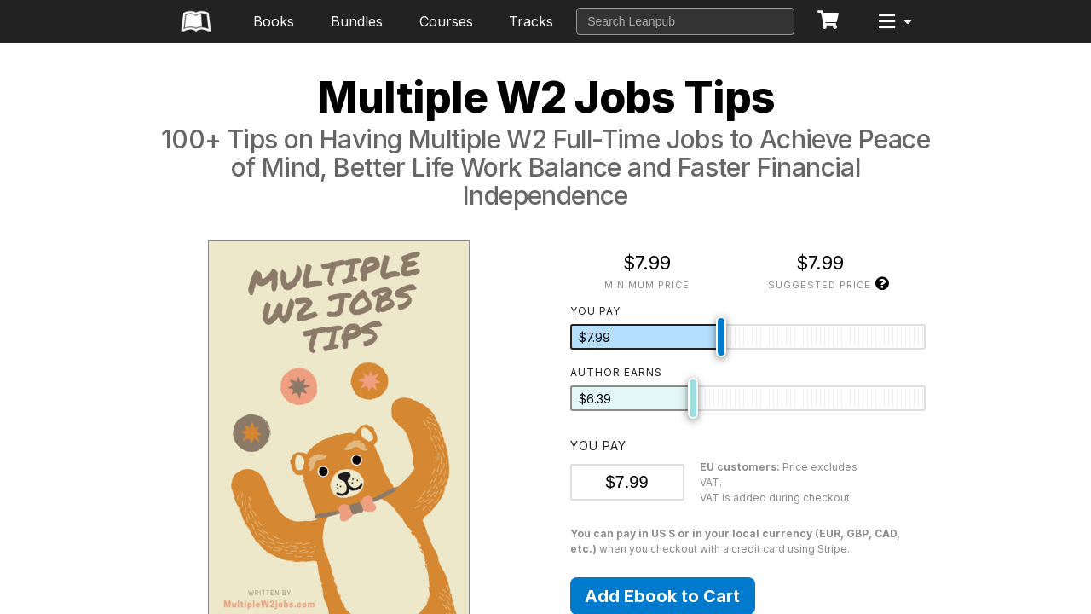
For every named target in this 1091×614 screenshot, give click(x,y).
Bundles (357, 21)
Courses (446, 21)
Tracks (531, 21)
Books (273, 21)
